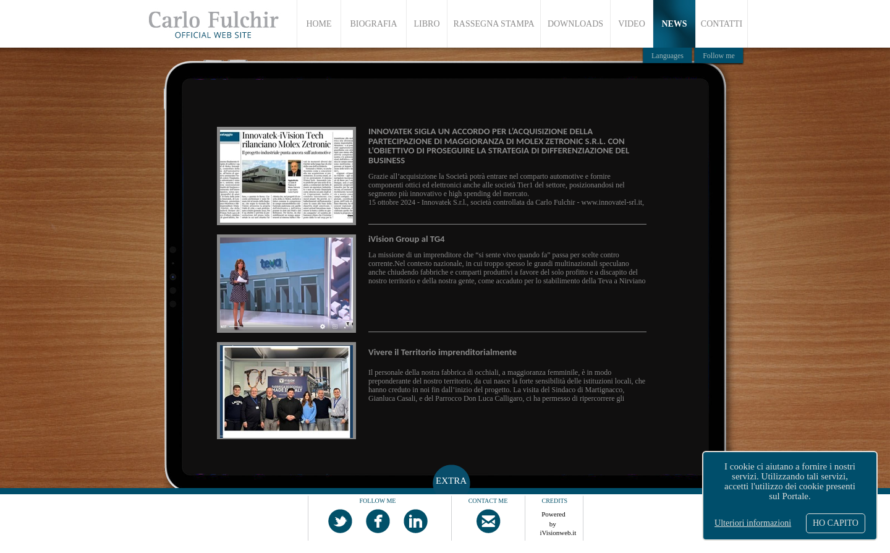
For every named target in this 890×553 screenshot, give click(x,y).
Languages (667, 55)
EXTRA (451, 481)
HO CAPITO (835, 523)
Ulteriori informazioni (752, 523)
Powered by (553, 517)
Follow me (719, 55)
